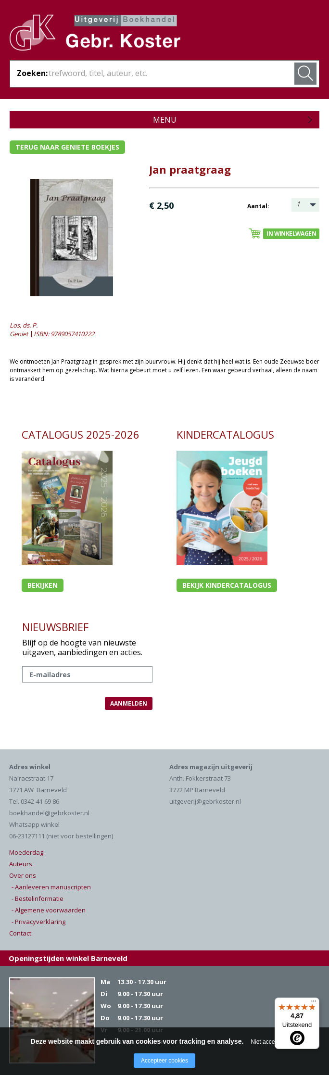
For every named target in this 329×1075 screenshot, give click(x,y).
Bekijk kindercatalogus (226, 585)
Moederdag (26, 852)
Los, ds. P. (24, 325)
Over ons (22, 875)
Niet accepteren (271, 1041)
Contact (20, 933)
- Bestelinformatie (37, 898)
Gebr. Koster (95, 34)
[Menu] (313, 1003)
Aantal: (258, 206)
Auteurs (20, 864)
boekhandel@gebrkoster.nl (49, 813)
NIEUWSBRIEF (55, 626)
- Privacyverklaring (38, 921)
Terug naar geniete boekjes (67, 147)
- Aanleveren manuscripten (51, 887)
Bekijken (42, 585)
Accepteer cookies (164, 1060)
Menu (165, 119)
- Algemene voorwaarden (49, 910)
